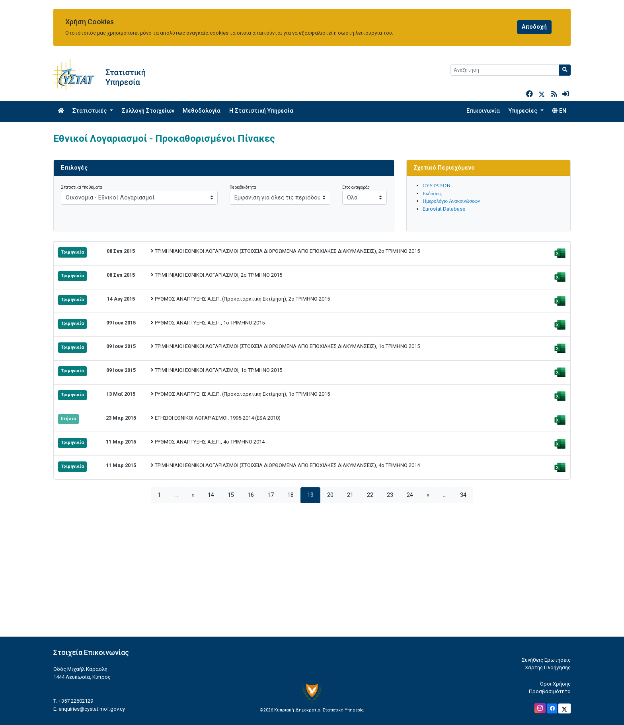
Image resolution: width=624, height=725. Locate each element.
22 (370, 495)
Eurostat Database (444, 209)
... (176, 495)
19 (310, 495)
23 (390, 495)
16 (251, 495)
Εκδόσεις (432, 193)
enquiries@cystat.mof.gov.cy (91, 709)
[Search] (505, 70)
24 (410, 495)
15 (231, 495)
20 (330, 495)
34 (463, 495)
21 (350, 495)
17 (270, 495)
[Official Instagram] (540, 708)
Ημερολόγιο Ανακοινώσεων (451, 201)
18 (290, 495)
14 (211, 495)
